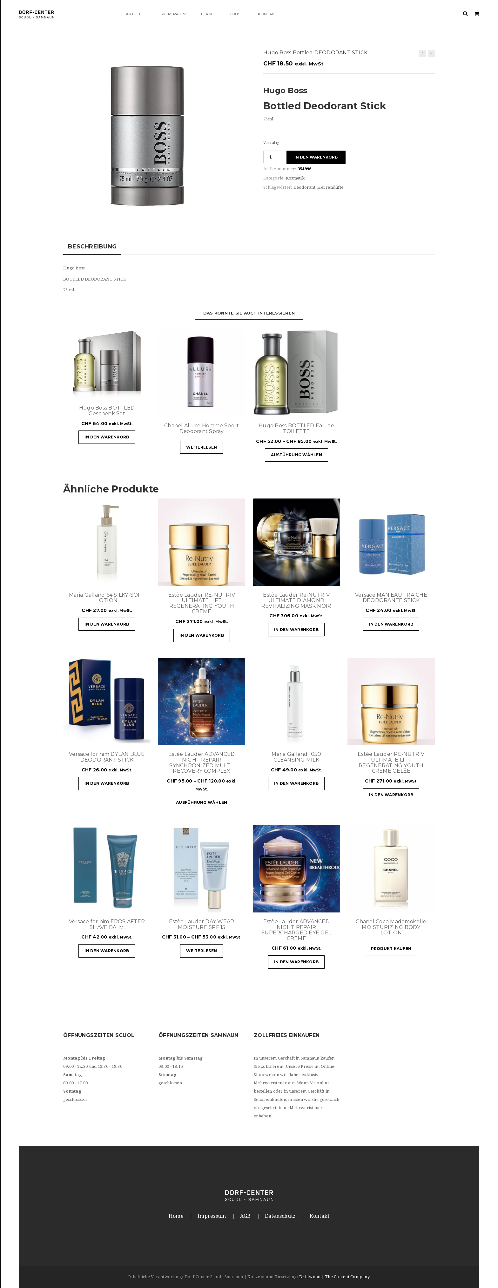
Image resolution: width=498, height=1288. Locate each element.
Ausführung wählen (296, 454)
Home (176, 1216)
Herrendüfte (330, 187)
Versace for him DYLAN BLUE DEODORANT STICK (107, 757)
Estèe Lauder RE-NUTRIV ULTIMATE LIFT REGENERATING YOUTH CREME (201, 603)
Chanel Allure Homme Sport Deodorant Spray (201, 428)
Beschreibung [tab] (92, 246)
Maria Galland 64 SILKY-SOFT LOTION (107, 598)
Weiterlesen (201, 447)
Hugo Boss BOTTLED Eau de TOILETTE (296, 428)
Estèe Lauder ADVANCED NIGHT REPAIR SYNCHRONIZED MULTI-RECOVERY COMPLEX (201, 762)
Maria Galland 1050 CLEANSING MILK (296, 757)
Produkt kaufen (391, 948)
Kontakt (320, 1216)
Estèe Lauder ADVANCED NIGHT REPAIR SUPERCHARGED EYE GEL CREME (296, 930)
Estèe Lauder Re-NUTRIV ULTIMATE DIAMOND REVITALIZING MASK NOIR (296, 600)
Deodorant (304, 187)
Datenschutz (280, 1216)
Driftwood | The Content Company (334, 1276)
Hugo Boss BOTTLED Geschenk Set (107, 411)
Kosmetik (295, 178)
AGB (245, 1216)
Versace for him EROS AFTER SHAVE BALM (107, 924)
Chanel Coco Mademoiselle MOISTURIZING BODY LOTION (391, 927)
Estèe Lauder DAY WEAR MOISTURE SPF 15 (201, 924)
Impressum (212, 1216)
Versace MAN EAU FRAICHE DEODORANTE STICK (391, 598)
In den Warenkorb (316, 157)
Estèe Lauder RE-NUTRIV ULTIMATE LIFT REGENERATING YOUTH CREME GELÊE (391, 762)
